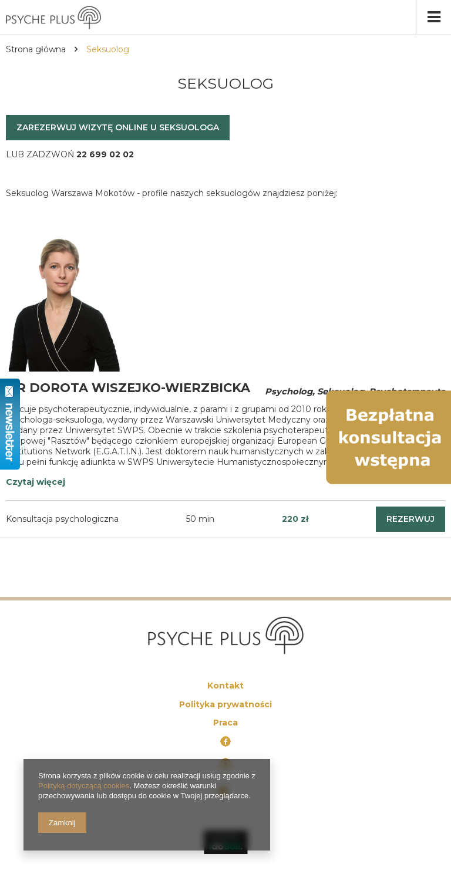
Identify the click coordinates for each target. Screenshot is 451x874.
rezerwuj (410, 519)
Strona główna (36, 49)
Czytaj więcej (35, 482)
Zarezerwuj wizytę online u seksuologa (117, 127)
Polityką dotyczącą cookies (83, 785)
